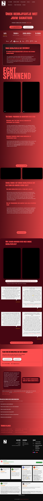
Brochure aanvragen (7, 359)
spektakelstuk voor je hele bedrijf (18, 392)
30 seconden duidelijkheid (16, 27)
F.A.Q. (23, 445)
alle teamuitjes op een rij (34, 430)
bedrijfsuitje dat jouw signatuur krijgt (15, 58)
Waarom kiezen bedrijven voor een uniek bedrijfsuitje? (10, 406)
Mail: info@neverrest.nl (15, 363)
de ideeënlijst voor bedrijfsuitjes (6, 432)
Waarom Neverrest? (25, 444)
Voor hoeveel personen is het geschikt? (7, 411)
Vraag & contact (17, 359)
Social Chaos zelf (38, 333)
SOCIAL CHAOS (18, 443)
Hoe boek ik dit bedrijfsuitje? (16, 445)
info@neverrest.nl (38, 443)
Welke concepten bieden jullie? (6, 409)
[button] (12, 4)
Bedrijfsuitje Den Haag (19, 430)
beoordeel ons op (38, 462)
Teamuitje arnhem (31, 333)
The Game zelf (37, 304)
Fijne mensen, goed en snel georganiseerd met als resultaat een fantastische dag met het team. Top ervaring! (31, 488)
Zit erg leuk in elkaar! (4, 472)
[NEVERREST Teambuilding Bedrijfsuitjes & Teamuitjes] (3, 3)
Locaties (19, 444)
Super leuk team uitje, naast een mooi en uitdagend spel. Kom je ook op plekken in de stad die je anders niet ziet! (15, 474)
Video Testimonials (25, 443)
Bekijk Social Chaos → (21, 232)
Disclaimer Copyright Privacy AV (24, 499)
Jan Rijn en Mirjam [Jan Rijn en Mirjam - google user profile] (27, 483)
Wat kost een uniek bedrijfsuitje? (6, 417)
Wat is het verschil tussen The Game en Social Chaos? (9, 414)
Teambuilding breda (30, 304)
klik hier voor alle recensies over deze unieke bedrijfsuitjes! (21, 342)
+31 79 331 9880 (37, 441)
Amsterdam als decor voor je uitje (7, 430)
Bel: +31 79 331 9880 (6, 363)
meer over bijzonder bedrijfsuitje (21, 432)
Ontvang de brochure (28, 27)
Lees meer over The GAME (21, 165)
